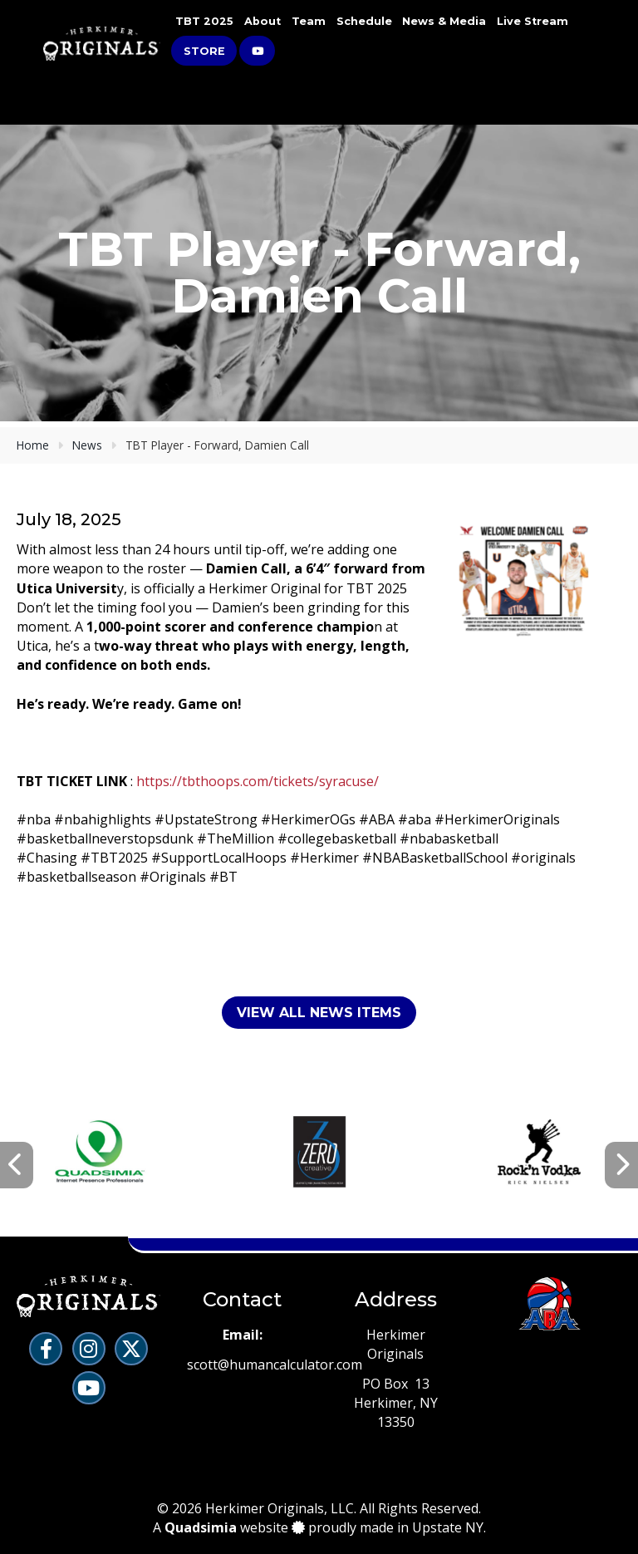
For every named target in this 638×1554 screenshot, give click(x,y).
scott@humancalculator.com (274, 1364)
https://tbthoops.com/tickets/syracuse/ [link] (257, 781)
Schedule (364, 21)
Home (33, 445)
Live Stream (532, 21)
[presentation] (16, 1165)
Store (204, 51)
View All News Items (319, 1012)
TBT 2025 (204, 21)
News (87, 445)
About (262, 21)
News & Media (444, 21)
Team (309, 21)
